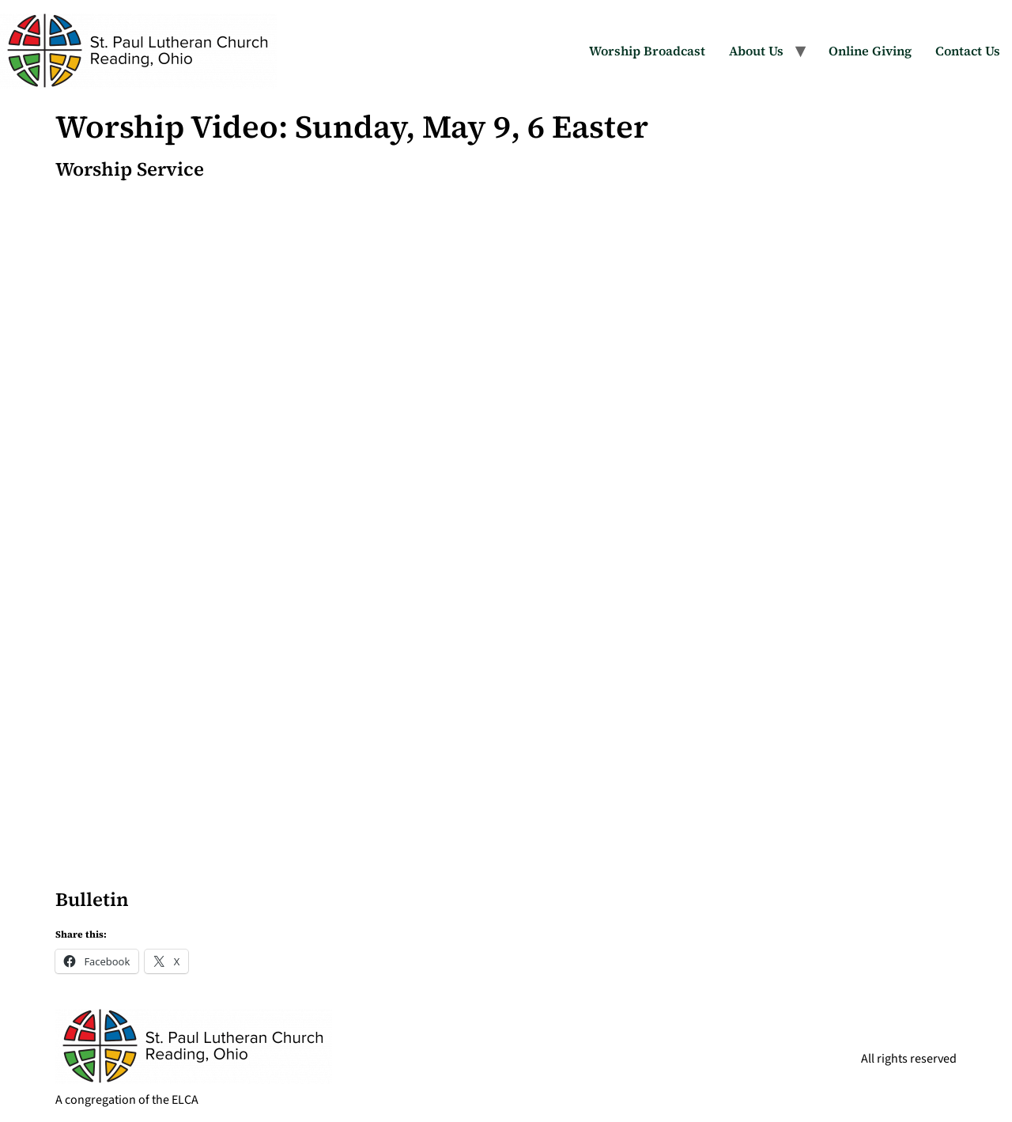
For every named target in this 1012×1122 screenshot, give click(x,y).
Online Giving (870, 50)
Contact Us (967, 50)
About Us (756, 50)
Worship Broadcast (647, 50)
